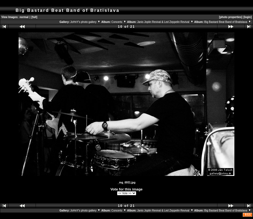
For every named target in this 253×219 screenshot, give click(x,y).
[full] (34, 17)
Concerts (119, 21)
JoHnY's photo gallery (85, 21)
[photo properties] (230, 17)
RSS (248, 214)
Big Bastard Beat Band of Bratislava (227, 21)
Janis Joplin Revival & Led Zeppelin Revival (165, 21)
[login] (247, 17)
